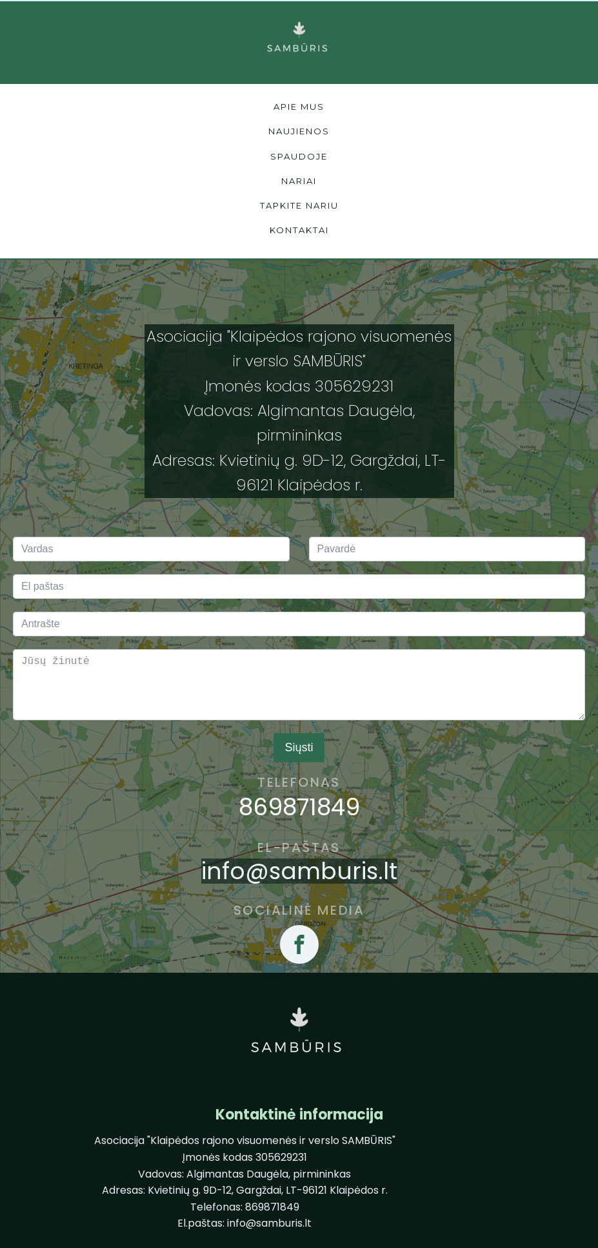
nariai (299, 181)
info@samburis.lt (299, 871)
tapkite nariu (299, 205)
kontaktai (299, 230)
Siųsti (298, 747)
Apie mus (299, 106)
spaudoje (299, 156)
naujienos (299, 131)
